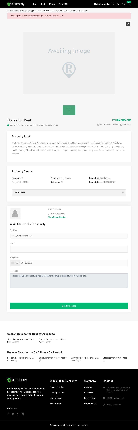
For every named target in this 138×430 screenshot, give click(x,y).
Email (12, 244)
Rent (42, 4)
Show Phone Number (57, 217)
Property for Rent (57, 387)
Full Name (14, 230)
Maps (52, 4)
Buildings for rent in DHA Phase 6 (52, 358)
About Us (63, 4)
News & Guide (55, 403)
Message (14, 271)
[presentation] (30, 295)
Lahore (39, 11)
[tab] (69, 193)
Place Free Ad (90, 403)
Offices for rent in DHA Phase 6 (115, 358)
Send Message (69, 306)
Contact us (88, 392)
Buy (34, 4)
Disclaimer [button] (19, 193)
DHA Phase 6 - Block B (78, 11)
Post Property (124, 3)
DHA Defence (49, 11)
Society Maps (55, 398)
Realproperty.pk (28, 11)
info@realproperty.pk (115, 398)
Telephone (14, 257)
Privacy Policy (90, 398)
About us (88, 387)
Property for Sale (57, 392)
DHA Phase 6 (62, 11)
